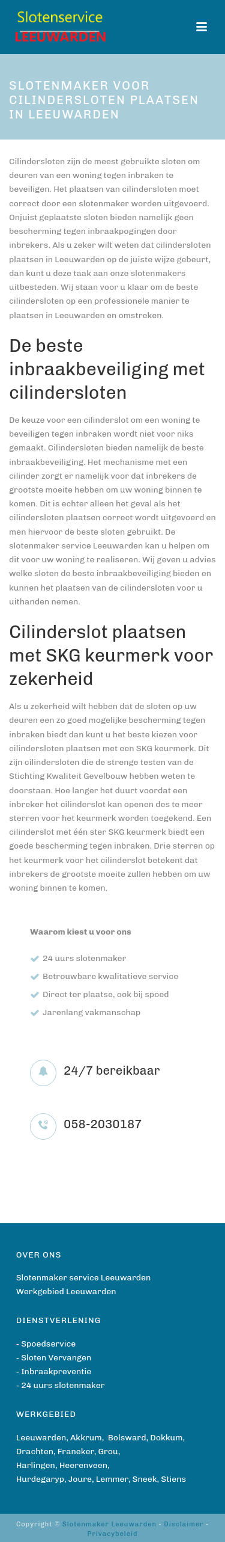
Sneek (145, 1479)
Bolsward (127, 1438)
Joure (80, 1479)
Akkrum (86, 1438)
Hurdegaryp (40, 1479)
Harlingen (35, 1465)
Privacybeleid (112, 1534)
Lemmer (112, 1479)
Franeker (76, 1451)
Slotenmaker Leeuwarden (109, 1524)
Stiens (173, 1479)
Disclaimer (183, 1524)
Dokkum (166, 1438)
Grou (108, 1451)
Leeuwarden (41, 1438)
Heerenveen (83, 1465)
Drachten (34, 1451)
